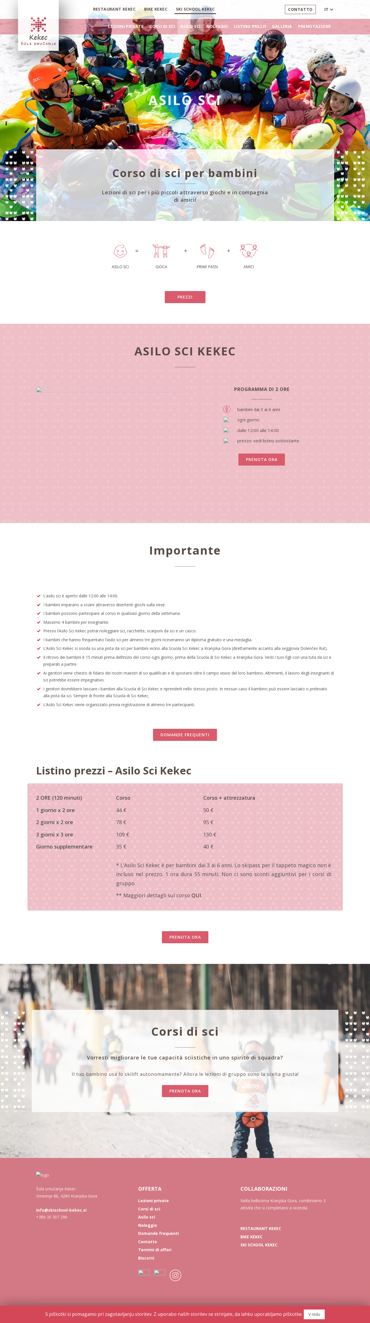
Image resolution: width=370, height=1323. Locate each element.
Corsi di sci (162, 26)
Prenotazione (314, 26)
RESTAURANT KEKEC (260, 1228)
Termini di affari (154, 1249)
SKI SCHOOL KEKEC (258, 1245)
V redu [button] (314, 1314)
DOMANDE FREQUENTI (185, 734)
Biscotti (146, 1258)
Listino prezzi (250, 26)
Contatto (300, 9)
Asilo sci (191, 26)
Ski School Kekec (195, 9)
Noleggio (217, 26)
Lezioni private (126, 26)
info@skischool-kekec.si (61, 1240)
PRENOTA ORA (261, 459)
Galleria (282, 26)
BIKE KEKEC (251, 1236)
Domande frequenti (158, 1233)
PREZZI (185, 297)
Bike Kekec (155, 9)
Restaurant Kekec (114, 9)
